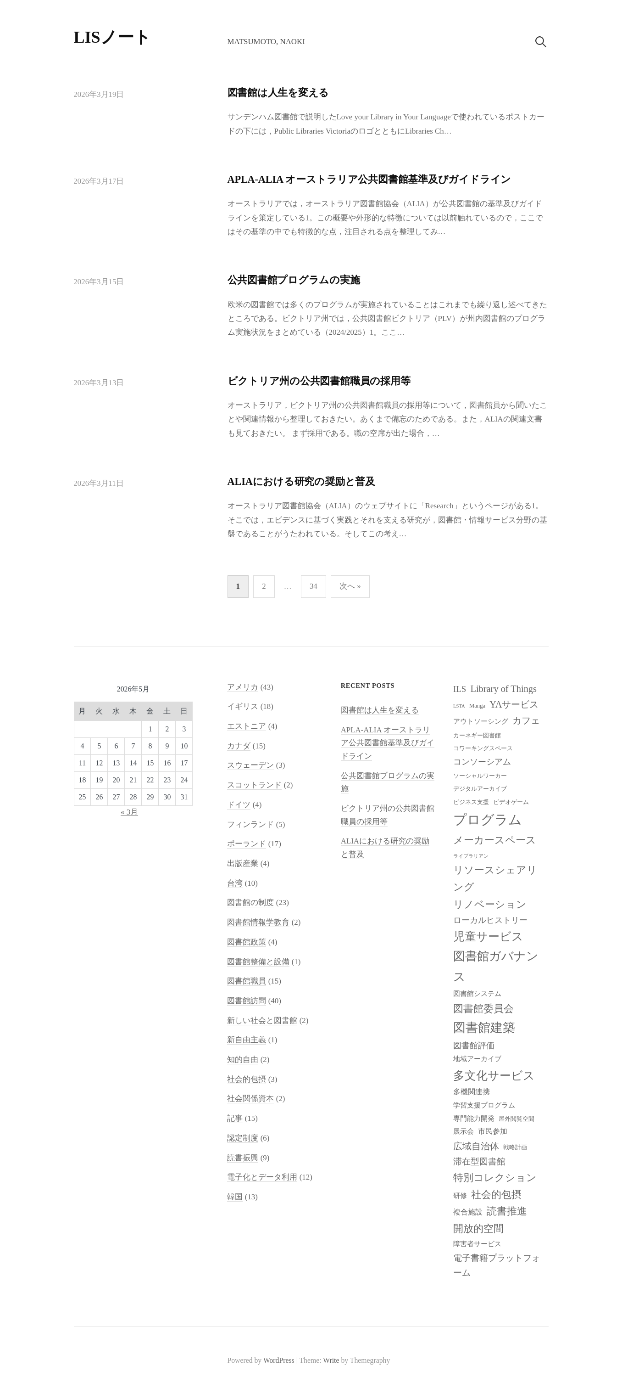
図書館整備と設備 (258, 961)
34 (313, 586)
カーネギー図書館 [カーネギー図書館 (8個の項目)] (477, 735)
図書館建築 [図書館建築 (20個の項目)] (484, 1028)
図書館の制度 (250, 902)
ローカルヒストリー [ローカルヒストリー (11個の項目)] (490, 920)
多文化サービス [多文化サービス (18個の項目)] (494, 1075)
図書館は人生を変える (278, 92)
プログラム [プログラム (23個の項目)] (487, 819)
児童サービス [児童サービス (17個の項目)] (488, 936)
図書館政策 (246, 942)
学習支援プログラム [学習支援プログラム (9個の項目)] (484, 1105)
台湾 (235, 883)
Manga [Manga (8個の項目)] (477, 706)
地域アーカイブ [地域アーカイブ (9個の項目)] (477, 1059)
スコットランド (254, 785)
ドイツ (238, 804)
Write (331, 1360)
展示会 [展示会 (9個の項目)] (463, 1131)
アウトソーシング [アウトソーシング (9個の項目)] (480, 721)
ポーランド (246, 843)
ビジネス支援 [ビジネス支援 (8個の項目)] (471, 802)
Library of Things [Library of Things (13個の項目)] (503, 689)
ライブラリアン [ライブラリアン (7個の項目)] (471, 856)
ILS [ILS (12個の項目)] (459, 689)
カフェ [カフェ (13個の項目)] (526, 720)
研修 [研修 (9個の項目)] (460, 1195)
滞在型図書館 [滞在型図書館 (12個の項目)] (479, 1161)
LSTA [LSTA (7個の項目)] (459, 705)
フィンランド (250, 824)
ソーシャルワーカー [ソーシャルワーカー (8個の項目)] (480, 776)
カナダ (238, 746)
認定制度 (242, 1138)
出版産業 (242, 863)
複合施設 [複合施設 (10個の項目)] (468, 1212)
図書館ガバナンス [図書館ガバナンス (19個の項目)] (496, 967)
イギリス (242, 706)
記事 (235, 1118)
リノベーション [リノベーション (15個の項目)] (490, 904)
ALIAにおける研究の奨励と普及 (301, 481)
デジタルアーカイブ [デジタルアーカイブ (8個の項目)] (480, 789)
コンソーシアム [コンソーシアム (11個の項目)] (482, 761)
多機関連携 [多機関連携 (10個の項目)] (471, 1092)
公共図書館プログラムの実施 (294, 280)
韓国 (235, 1196)
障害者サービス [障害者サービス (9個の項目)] (477, 1244)
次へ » (350, 586)
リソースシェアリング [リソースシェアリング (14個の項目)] (495, 879)
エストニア (246, 726)
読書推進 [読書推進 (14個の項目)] (507, 1211)
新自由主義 (246, 1039)
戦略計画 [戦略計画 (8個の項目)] (515, 1147)
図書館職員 (246, 981)
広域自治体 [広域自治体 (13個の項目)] (476, 1146)
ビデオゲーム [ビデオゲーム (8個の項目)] (511, 802)
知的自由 (242, 1059)
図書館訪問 (246, 1000)
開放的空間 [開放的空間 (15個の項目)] (478, 1228)
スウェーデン (250, 765)
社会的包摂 (246, 1079)
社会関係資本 (250, 1098)
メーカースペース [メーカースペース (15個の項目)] (494, 840)
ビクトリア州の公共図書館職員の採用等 (319, 381)
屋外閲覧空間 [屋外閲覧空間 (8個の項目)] (516, 1119)
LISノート (112, 37)
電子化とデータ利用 (262, 1177)
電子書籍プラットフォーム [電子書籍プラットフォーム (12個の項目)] (496, 1265)
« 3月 (129, 812)
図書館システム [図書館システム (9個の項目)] (477, 993)
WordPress (278, 1360)
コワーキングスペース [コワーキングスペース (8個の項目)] (483, 748)
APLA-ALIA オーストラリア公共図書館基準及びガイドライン (369, 179)
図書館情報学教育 (258, 922)
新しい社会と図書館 (262, 1020)
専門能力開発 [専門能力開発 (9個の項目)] (473, 1118)
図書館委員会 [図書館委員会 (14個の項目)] (483, 1008)
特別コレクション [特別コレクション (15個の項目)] (495, 1177)
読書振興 (242, 1157)
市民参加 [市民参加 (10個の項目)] (492, 1131)
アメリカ (242, 687)
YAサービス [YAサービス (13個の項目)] (514, 704)
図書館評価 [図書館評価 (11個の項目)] (473, 1045)
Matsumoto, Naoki (266, 41)
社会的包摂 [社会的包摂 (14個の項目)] (496, 1194)
